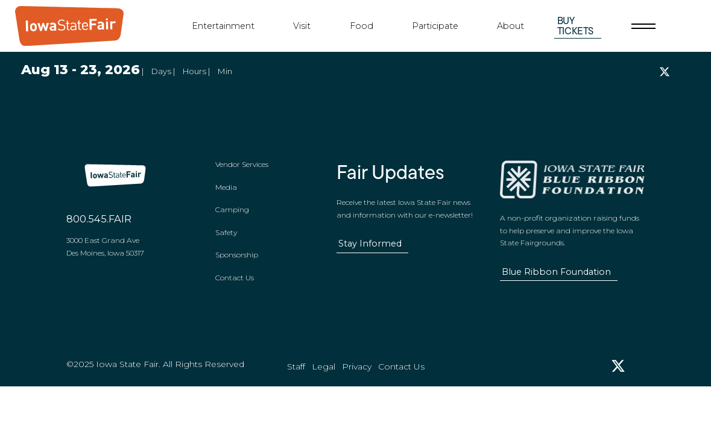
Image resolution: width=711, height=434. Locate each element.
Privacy (356, 379)
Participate (435, 25)
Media (226, 193)
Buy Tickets (575, 25)
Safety (226, 239)
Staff (296, 379)
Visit (302, 25)
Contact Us (234, 284)
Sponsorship (236, 261)
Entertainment (223, 25)
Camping (232, 216)
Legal (323, 379)
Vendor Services (241, 171)
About (510, 25)
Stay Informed (370, 250)
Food (361, 25)
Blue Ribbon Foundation (556, 278)
